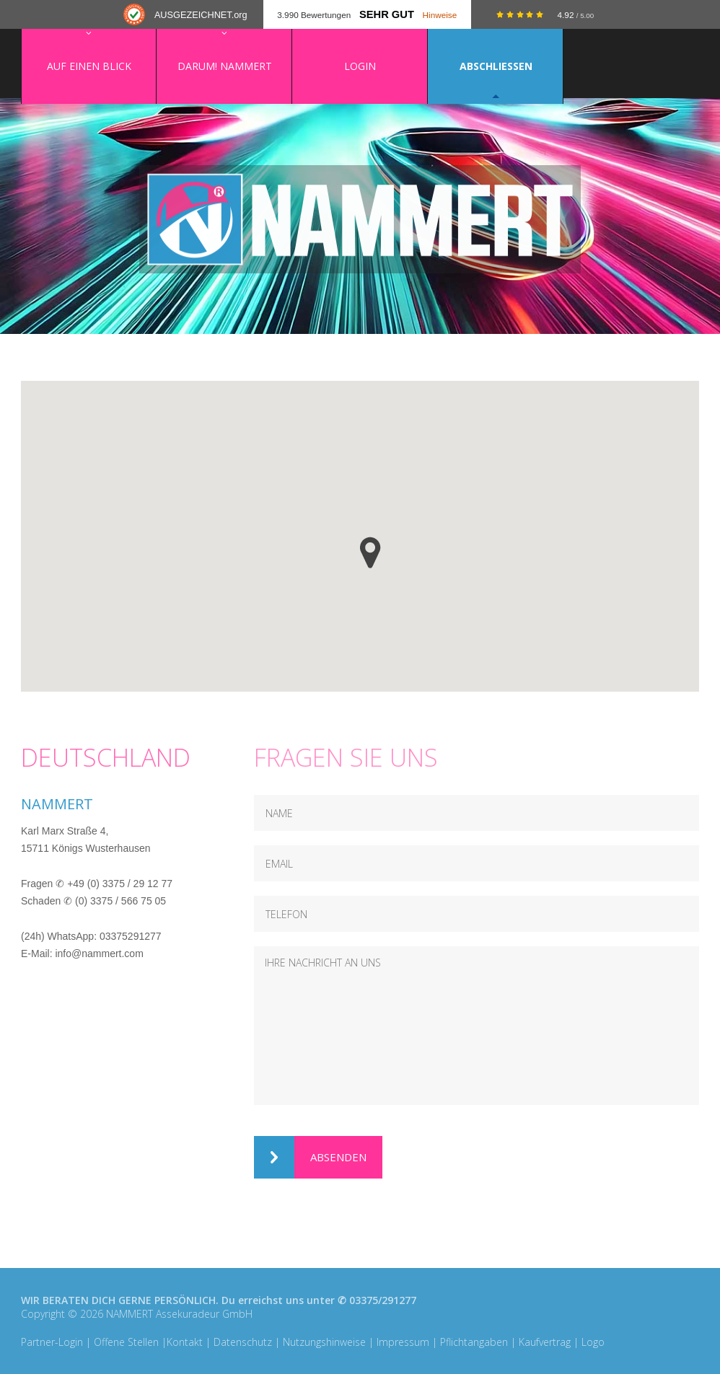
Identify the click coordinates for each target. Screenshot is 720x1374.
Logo (593, 1342)
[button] (370, 552)
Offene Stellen (126, 1342)
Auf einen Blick (89, 66)
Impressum (403, 1342)
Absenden (310, 1157)
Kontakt (185, 1342)
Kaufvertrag (545, 1342)
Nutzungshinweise (324, 1342)
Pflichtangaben (474, 1342)
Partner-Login (52, 1342)
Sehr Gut (386, 14)
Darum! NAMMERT (224, 66)
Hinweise (440, 14)
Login (360, 66)
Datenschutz (243, 1342)
